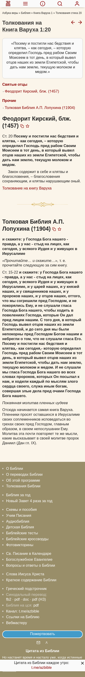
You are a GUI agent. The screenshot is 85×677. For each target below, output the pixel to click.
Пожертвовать (42, 634)
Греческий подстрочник (26, 589)
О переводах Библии (24, 474)
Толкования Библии (23, 486)
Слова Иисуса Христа (25, 574)
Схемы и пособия (21, 509)
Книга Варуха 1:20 (26, 29)
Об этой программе (23, 480)
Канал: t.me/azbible (22, 611)
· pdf (15, 599)
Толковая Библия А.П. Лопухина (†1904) (40, 108)
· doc (25, 599)
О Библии (14, 468)
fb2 (8, 599)
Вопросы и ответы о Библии (30, 565)
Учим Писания (18, 515)
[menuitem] (8, 3)
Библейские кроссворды (27, 539)
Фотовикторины (19, 545)
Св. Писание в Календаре (28, 553)
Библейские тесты (22, 533)
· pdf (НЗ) (38, 599)
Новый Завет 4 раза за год (29, 501)
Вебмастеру (16, 623)
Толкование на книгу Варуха (27, 188)
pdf (36, 605)
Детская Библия (20, 527)
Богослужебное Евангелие (29, 559)
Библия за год (18, 495)
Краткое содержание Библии (31, 580)
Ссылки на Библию (22, 617)
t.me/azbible (41, 667)
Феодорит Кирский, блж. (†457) (32, 91)
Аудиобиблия (17, 521)
